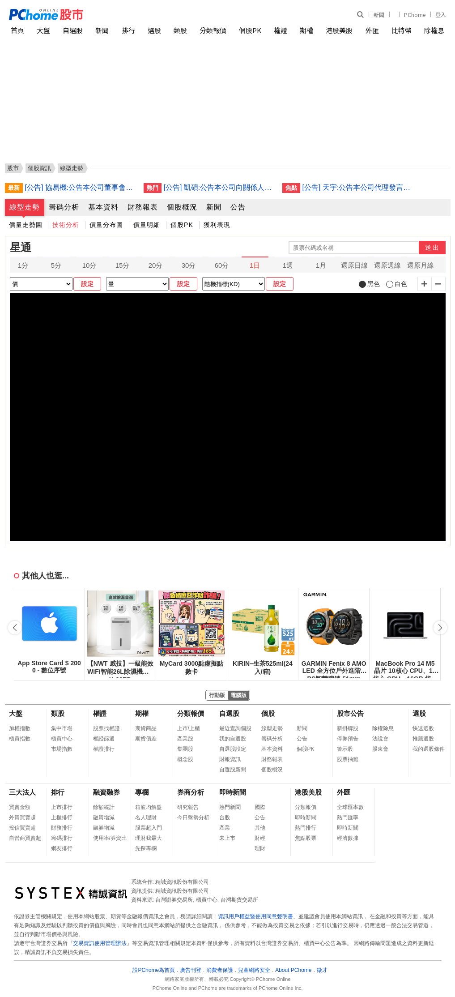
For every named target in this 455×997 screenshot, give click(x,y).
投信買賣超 (22, 828)
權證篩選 (104, 739)
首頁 (17, 30)
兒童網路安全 (254, 970)
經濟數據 (347, 838)
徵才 (322, 970)
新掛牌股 (347, 728)
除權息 (434, 30)
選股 (154, 30)
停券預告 (347, 739)
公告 (238, 207)
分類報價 (213, 30)
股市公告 (350, 713)
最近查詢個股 (235, 728)
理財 (260, 848)
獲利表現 (217, 224)
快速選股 (423, 728)
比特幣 (401, 30)
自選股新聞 (232, 769)
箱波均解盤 (148, 807)
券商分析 (190, 792)
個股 (268, 713)
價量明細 (146, 224)
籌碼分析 (64, 207)
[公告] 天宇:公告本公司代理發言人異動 (358, 187)
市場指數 (61, 749)
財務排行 (61, 828)
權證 (280, 30)
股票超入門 (148, 828)
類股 (180, 30)
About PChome (293, 970)
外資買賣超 (22, 817)
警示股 (345, 749)
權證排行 (104, 749)
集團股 (185, 749)
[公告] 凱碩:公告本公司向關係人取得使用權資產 (220, 187)
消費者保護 (219, 970)
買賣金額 (19, 807)
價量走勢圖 (26, 224)
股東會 (380, 749)
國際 (260, 807)
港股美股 (339, 30)
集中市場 (61, 728)
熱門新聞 (230, 807)
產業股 (185, 739)
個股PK (250, 30)
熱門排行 (305, 828)
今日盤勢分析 (193, 817)
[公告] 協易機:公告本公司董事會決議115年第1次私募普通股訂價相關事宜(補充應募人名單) (81, 187)
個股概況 (182, 207)
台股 (224, 817)
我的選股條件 (428, 749)
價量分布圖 (106, 224)
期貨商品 (146, 728)
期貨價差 (146, 739)
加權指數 (19, 728)
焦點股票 (305, 838)
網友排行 (61, 848)
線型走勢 (24, 207)
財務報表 (143, 207)
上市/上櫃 (188, 728)
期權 (306, 30)
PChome (414, 14)
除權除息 (383, 728)
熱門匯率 (347, 817)
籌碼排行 (61, 838)
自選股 (73, 30)
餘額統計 (104, 807)
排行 (128, 30)
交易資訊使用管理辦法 (100, 943)
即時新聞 (232, 792)
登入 (440, 14)
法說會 (380, 739)
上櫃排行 (61, 817)
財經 (260, 838)
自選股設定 (232, 749)
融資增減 (104, 817)
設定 (87, 283)
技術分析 (65, 224)
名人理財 (146, 817)
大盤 (43, 30)
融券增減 (104, 828)
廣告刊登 (190, 970)
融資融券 (106, 792)
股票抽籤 (347, 759)
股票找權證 (106, 728)
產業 (224, 828)
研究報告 (188, 807)
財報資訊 (230, 759)
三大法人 (22, 792)
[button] (440, 627)
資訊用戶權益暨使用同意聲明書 (255, 916)
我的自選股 (232, 739)
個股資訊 (39, 168)
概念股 (185, 759)
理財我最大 (148, 838)
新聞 (379, 14)
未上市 (227, 838)
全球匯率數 (350, 807)
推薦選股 (423, 739)
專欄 (142, 792)
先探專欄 (146, 848)
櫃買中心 (61, 739)
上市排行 (61, 807)
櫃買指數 (19, 739)
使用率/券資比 (110, 838)
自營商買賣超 (25, 838)
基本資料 (103, 207)
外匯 (372, 30)
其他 (260, 828)
